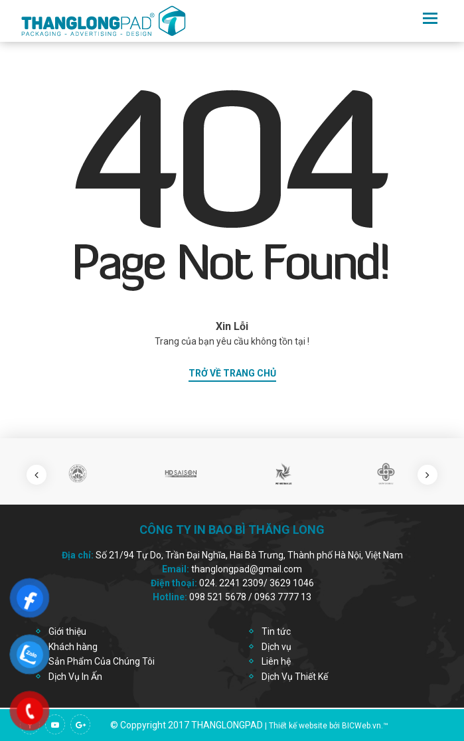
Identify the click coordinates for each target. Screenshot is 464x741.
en (408, 18)
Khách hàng (73, 646)
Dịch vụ (276, 646)
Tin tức (276, 631)
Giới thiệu (67, 631)
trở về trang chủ (232, 373)
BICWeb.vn (361, 725)
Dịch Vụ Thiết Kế (295, 676)
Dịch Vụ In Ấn (75, 676)
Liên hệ (276, 661)
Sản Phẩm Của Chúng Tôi (101, 661)
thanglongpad (227, 725)
